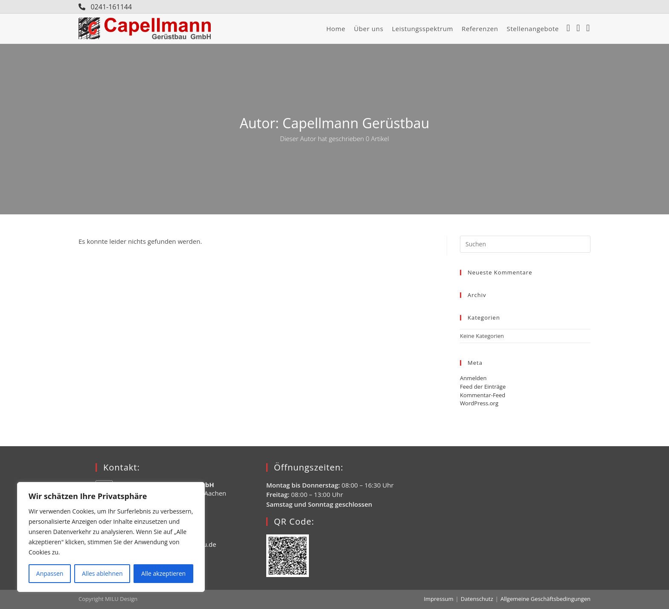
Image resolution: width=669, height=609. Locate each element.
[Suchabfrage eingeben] (525, 244)
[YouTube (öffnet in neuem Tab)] (590, 29)
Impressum (439, 599)
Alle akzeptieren (163, 573)
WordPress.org (479, 403)
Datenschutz (477, 599)
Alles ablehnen (102, 573)
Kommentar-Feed (482, 394)
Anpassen (50, 573)
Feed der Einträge (483, 386)
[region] (111, 537)
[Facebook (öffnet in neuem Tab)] (570, 29)
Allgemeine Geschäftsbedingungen (545, 599)
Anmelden (473, 378)
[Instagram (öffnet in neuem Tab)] (580, 29)
